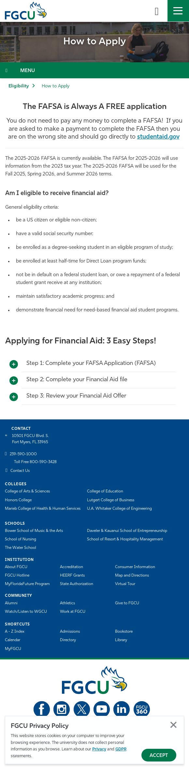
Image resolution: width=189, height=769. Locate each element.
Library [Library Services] (121, 640)
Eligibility (18, 86)
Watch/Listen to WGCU (26, 612)
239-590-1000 (23, 454)
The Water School (20, 548)
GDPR (120, 749)
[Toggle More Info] (13, 364)
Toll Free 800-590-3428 (35, 462)
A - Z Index (14, 632)
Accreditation (71, 567)
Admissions (70, 632)
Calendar (12, 640)
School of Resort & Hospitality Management (125, 539)
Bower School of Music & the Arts (34, 531)
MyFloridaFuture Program (27, 584)
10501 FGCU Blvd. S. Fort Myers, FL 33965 (30, 439)
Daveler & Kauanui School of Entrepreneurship (127, 531)
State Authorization (76, 584)
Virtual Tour (125, 584)
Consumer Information (135, 567)
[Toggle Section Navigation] (94, 70)
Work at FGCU (72, 612)
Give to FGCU (127, 603)
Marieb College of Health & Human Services (42, 509)
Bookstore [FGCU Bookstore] (124, 632)
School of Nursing (20, 539)
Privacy (99, 749)
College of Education (105, 491)
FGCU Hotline (17, 576)
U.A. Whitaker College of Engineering (119, 509)
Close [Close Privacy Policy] (173, 725)
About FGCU (16, 567)
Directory (68, 640)
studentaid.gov (158, 137)
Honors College (18, 500)
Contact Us (20, 471)
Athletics (67, 603)
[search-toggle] (156, 11)
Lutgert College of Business (110, 500)
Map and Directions (132, 576)
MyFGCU (13, 649)
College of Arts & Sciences (27, 491)
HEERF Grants (72, 576)
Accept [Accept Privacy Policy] (159, 755)
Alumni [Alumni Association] (11, 603)
